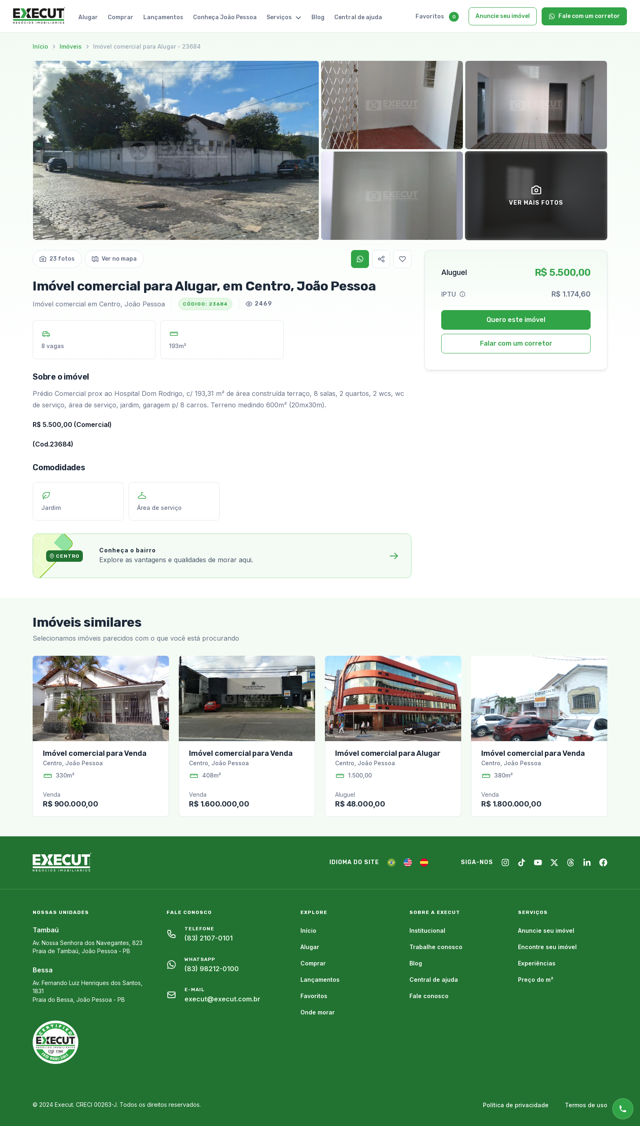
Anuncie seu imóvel (503, 16)
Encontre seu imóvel (547, 946)
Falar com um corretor (516, 343)
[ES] (424, 862)
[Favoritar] (402, 259)
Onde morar (317, 1012)
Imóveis (71, 46)
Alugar (88, 17)
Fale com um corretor (584, 16)
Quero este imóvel (516, 320)
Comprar (120, 17)
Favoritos (430, 16)
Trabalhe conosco (435, 946)
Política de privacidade (516, 1104)
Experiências (537, 963)
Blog (317, 17)
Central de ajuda (358, 17)
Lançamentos (163, 17)
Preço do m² (535, 979)
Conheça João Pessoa (225, 17)
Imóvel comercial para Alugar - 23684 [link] (147, 46)
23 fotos (57, 258)
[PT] (391, 862)
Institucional (427, 930)
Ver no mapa (114, 258)
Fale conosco (429, 995)
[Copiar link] (381, 259)
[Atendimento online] (622, 1108)
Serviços (284, 17)
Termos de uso (586, 1104)
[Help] (462, 294)
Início (40, 46)
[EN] (408, 862)
